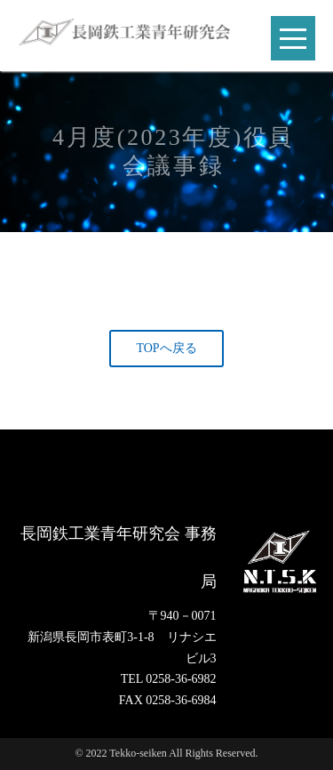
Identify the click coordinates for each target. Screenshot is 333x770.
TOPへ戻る (166, 348)
